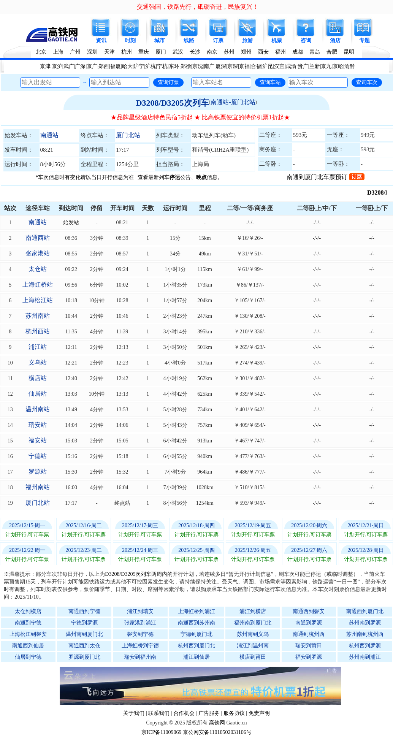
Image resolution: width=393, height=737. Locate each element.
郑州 (246, 52)
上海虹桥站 (37, 284)
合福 (256, 66)
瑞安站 (38, 425)
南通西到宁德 (84, 611)
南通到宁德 (28, 623)
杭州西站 (37, 331)
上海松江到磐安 (28, 634)
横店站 (38, 378)
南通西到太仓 (84, 645)
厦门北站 (128, 135)
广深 (80, 66)
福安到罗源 (308, 657)
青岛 (314, 52)
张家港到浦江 (140, 623)
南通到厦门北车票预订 (325, 177)
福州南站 (37, 487)
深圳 (92, 52)
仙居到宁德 (28, 657)
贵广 (303, 66)
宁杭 (162, 66)
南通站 (49, 135)
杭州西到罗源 (365, 645)
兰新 (314, 66)
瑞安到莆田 (308, 645)
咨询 (306, 40)
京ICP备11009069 (161, 732)
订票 (218, 40)
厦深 (221, 66)
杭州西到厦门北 (196, 645)
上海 (58, 52)
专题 (364, 40)
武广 (68, 66)
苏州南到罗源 (365, 623)
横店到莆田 (252, 657)
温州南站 (37, 409)
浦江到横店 (252, 611)
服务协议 (234, 713)
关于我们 (133, 713)
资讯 (101, 40)
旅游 (247, 40)
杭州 (126, 52)
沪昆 (267, 66)
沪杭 (150, 66)
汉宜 (279, 66)
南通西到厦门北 (364, 611)
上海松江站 (37, 300)
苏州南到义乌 (253, 634)
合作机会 (184, 713)
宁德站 (38, 456)
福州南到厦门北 (252, 623)
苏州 (229, 52)
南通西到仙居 (28, 645)
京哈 (338, 66)
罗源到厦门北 (84, 657)
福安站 (38, 440)
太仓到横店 (28, 611)
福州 (280, 52)
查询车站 (270, 82)
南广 (209, 66)
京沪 (57, 66)
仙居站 (38, 393)
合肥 (331, 52)
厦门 (160, 52)
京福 (244, 66)
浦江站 (38, 347)
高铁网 (217, 723)
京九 (326, 66)
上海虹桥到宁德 (140, 645)
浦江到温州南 (253, 645)
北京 (41, 52)
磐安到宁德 (140, 634)
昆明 (349, 52)
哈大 (127, 66)
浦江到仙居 (196, 657)
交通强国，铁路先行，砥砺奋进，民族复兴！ (197, 6)
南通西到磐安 (309, 611)
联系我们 (159, 713)
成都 (297, 52)
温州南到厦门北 (84, 634)
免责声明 (259, 713)
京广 (92, 66)
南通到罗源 (308, 623)
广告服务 (209, 713)
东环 (174, 66)
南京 (212, 52)
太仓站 (38, 269)
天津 (109, 52)
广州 (75, 52)
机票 (276, 40)
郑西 (103, 66)
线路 (189, 40)
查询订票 (168, 82)
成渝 (291, 66)
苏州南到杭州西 (364, 634)
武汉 (178, 52)
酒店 (335, 40)
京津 (45, 66)
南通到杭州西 (309, 634)
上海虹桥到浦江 (196, 611)
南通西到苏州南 (196, 623)
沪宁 (138, 66)
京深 (232, 66)
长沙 (195, 52)
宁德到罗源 (84, 623)
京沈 (197, 66)
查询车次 (366, 82)
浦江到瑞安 (140, 611)
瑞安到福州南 (140, 657)
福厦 (115, 66)
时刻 (130, 40)
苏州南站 (37, 315)
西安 (263, 52)
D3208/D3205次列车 (172, 103)
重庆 (143, 52)
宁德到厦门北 (196, 634)
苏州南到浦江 (365, 657)
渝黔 (349, 66)
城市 (159, 40)
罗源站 (38, 471)
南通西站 (37, 238)
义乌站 (38, 362)
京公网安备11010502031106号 (217, 732)
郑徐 (186, 66)
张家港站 (37, 253)
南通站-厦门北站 (233, 102)
